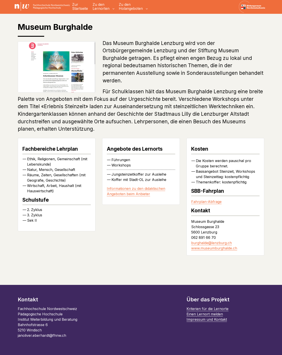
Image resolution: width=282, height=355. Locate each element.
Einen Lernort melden (205, 314)
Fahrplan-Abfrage (206, 201)
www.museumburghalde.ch (214, 248)
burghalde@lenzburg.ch (211, 243)
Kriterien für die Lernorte (207, 308)
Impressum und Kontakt (207, 319)
